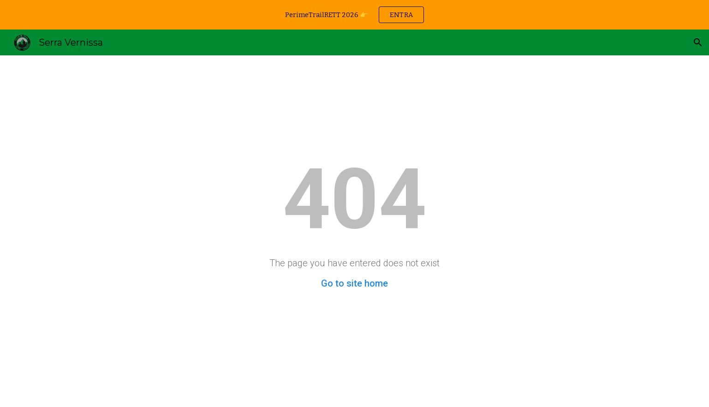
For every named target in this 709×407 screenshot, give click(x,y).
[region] (354, 15)
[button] (698, 42)
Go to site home (354, 283)
